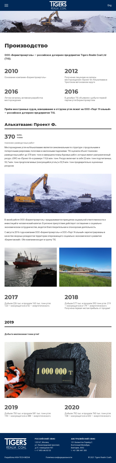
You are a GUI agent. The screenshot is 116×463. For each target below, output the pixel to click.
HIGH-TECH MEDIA (22, 457)
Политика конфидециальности (59, 457)
